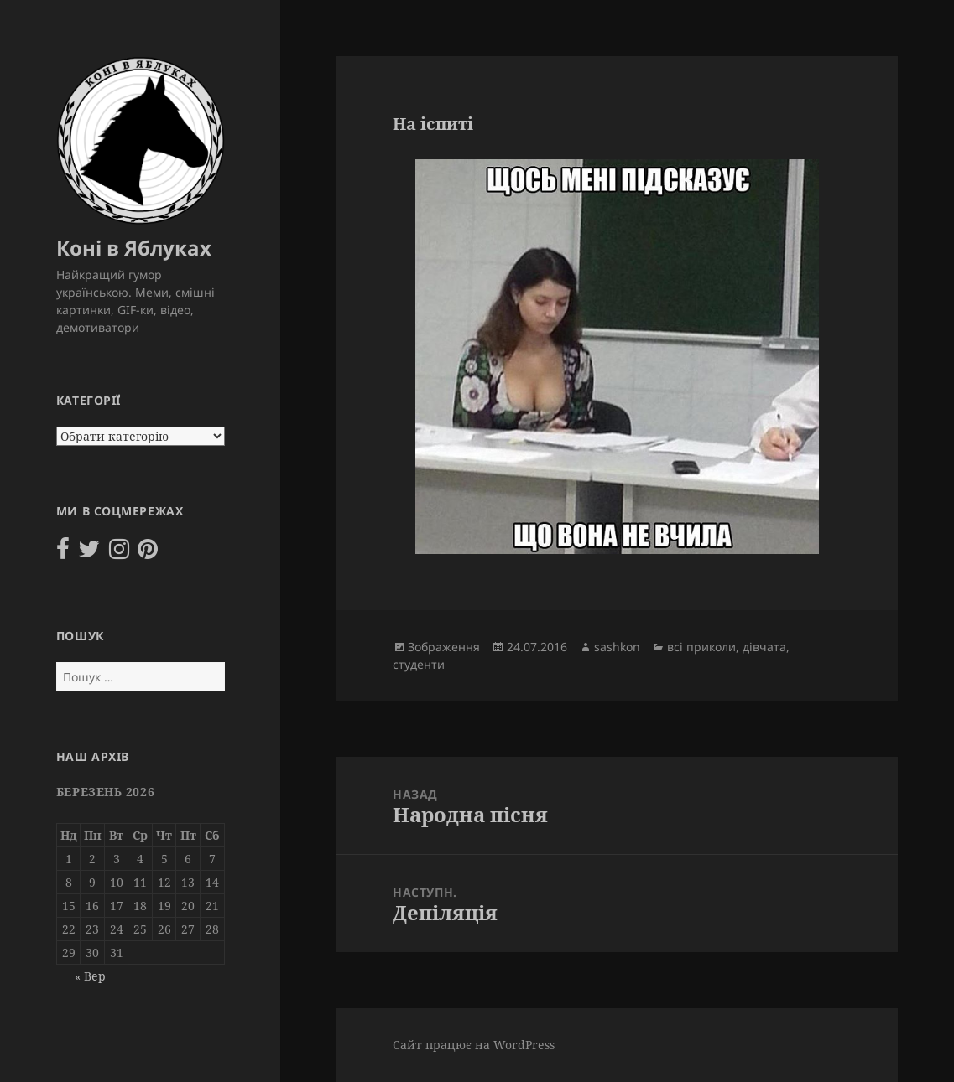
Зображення (444, 647)
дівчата (764, 647)
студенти (419, 664)
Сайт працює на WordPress (474, 1045)
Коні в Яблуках (133, 247)
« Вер (90, 976)
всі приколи (701, 647)
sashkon (617, 647)
